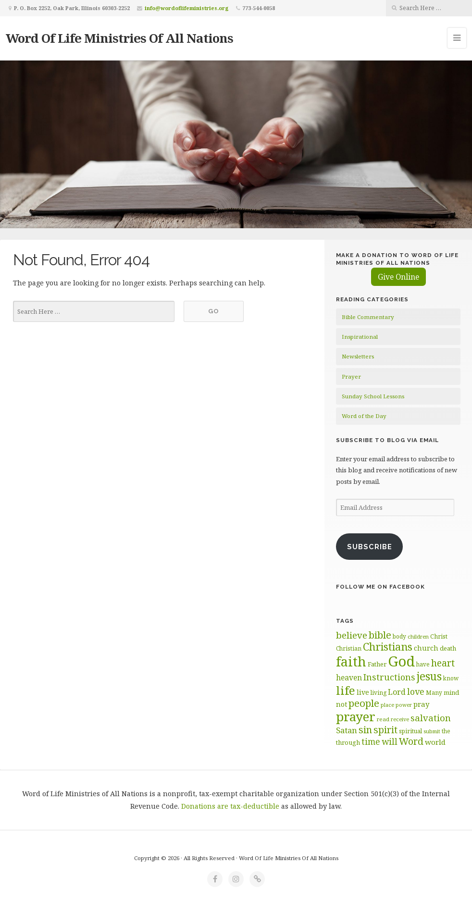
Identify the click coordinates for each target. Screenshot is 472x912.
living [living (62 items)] (378, 693)
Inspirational (360, 336)
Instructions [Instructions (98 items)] (389, 677)
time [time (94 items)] (370, 741)
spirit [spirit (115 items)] (385, 729)
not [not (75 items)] (341, 704)
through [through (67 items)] (348, 742)
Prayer (351, 376)
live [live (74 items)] (363, 692)
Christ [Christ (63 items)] (438, 636)
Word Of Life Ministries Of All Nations (119, 38)
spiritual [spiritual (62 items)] (410, 731)
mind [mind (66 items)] (451, 692)
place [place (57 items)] (387, 704)
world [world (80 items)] (435, 742)
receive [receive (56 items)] (400, 719)
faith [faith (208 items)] (351, 661)
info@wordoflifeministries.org (187, 8)
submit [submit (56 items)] (431, 731)
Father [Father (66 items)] (377, 664)
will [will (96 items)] (389, 741)
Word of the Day (364, 415)
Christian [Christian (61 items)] (348, 648)
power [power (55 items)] (404, 705)
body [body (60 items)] (399, 636)
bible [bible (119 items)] (380, 634)
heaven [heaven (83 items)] (349, 677)
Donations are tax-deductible (230, 806)
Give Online (398, 276)
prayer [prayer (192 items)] (355, 716)
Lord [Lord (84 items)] (397, 692)
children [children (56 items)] (418, 636)
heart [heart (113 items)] (443, 662)
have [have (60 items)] (423, 664)
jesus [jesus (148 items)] (429, 676)
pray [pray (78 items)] (421, 704)
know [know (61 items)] (451, 678)
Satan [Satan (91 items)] (346, 730)
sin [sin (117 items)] (365, 729)
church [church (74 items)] (426, 648)
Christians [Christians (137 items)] (387, 646)
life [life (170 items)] (345, 690)
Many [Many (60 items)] (434, 692)
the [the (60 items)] (446, 731)
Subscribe (369, 546)
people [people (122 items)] (363, 703)
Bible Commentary (368, 316)
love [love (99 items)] (415, 691)
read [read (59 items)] (383, 719)
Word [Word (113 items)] (411, 741)
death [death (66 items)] (448, 648)
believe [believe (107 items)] (351, 635)
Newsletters (358, 356)
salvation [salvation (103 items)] (430, 718)
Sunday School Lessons (373, 396)
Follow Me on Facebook (380, 586)
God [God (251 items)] (401, 661)
